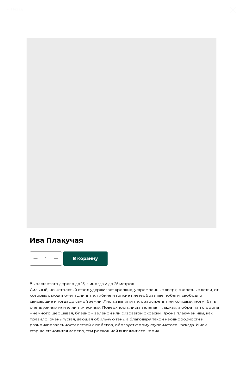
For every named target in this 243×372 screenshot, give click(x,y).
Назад (17, 9)
